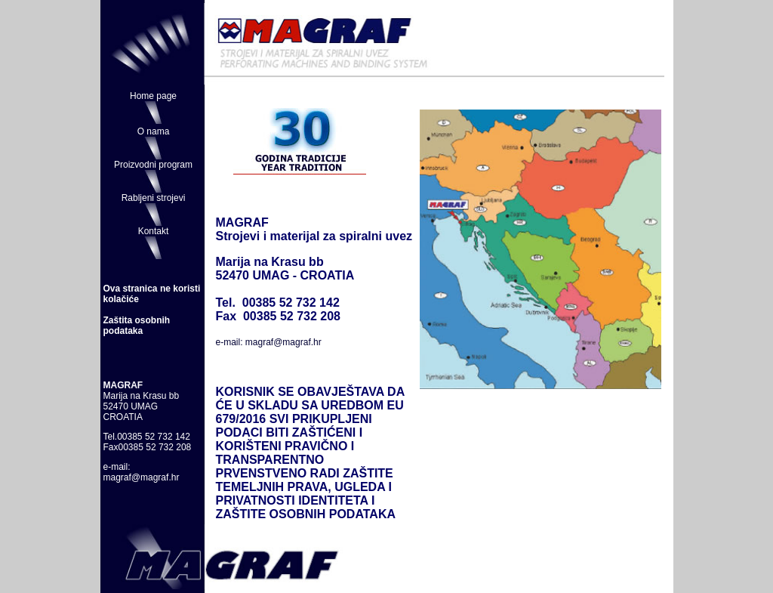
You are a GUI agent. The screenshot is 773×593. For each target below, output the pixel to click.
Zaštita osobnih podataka (137, 325)
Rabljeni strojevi (154, 198)
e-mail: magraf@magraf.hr (269, 342)
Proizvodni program (153, 164)
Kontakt (153, 231)
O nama (153, 131)
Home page (153, 96)
